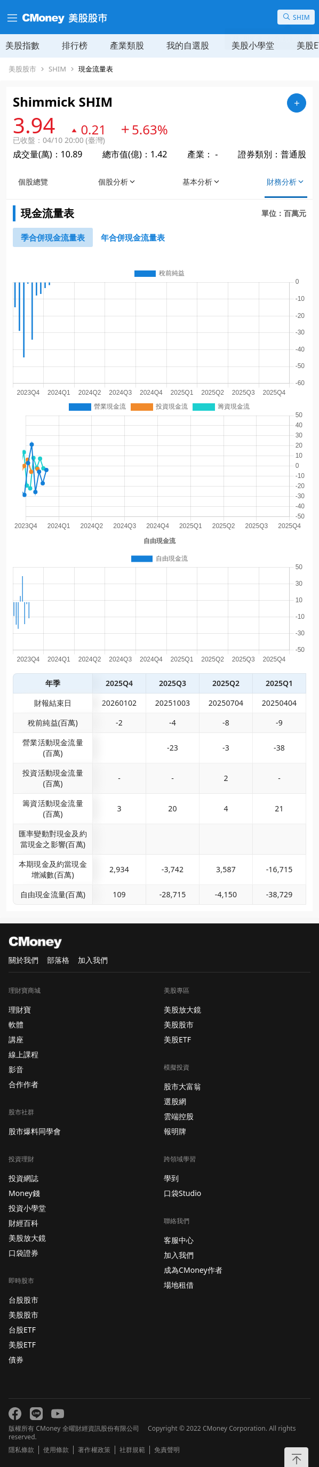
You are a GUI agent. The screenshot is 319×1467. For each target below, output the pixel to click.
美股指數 (22, 45)
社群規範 (132, 1450)
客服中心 (179, 1240)
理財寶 (20, 1009)
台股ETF (22, 1330)
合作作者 (23, 1084)
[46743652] (53, 237)
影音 (16, 1069)
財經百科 (23, 1223)
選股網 (175, 1101)
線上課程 (23, 1054)
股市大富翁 (182, 1086)
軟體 (16, 1024)
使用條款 (56, 1450)
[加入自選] (296, 103)
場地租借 (179, 1285)
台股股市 (23, 1300)
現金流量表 (95, 69)
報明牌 (175, 1131)
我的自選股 (187, 45)
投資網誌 (23, 1178)
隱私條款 (21, 1450)
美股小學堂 (253, 45)
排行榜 (74, 45)
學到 (171, 1178)
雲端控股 (179, 1116)
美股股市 (22, 69)
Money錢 (24, 1193)
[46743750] (133, 237)
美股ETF (22, 1345)
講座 (16, 1039)
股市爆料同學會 (35, 1131)
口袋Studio (182, 1193)
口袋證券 (23, 1253)
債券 (16, 1359)
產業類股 (127, 45)
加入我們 (93, 960)
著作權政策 (94, 1450)
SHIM (57, 69)
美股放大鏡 (27, 1238)
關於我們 (23, 960)
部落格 (58, 960)
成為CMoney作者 (193, 1270)
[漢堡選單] (11, 17)
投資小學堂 (27, 1208)
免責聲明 (167, 1450)
